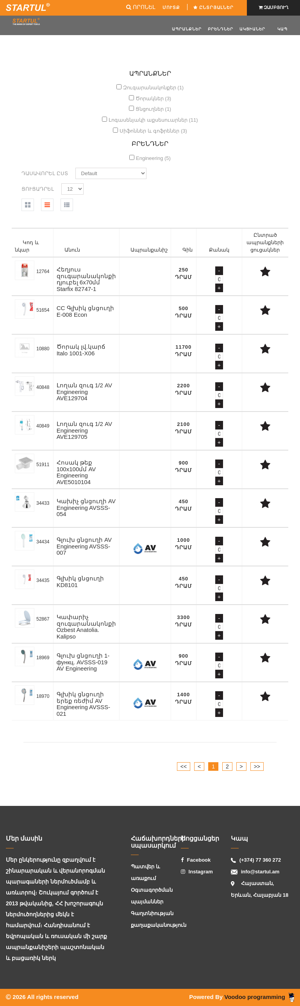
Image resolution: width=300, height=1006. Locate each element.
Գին (187, 250)
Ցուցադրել (37, 189)
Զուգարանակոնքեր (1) (153, 87)
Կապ (282, 29)
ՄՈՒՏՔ (171, 7)
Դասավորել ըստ (44, 173)
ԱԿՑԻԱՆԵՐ (252, 29)
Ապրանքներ (187, 29)
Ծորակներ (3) (153, 98)
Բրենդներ (220, 29)
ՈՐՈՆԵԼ (140, 7)
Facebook (196, 860)
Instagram (197, 872)
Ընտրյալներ (214, 7)
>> (257, 766)
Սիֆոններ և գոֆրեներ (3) (153, 131)
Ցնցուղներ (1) (153, 109)
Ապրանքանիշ (149, 250)
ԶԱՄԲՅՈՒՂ (273, 7)
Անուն (72, 250)
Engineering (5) (153, 158)
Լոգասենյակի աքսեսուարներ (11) (153, 120)
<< (183, 766)
